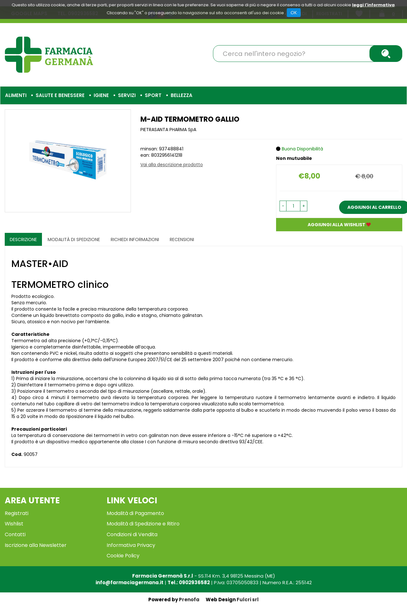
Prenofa (189, 599)
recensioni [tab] (182, 239)
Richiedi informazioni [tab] (135, 239)
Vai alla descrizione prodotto (171, 164)
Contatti (15, 534)
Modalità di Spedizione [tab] (74, 239)
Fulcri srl (248, 599)
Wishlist (14, 523)
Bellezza (181, 95)
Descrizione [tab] (23, 239)
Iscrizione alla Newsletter (36, 545)
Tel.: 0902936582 (189, 582)
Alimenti (16, 95)
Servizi (127, 95)
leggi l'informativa (373, 5)
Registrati (16, 513)
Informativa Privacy (131, 545)
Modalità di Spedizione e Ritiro (143, 523)
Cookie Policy (123, 555)
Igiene (101, 95)
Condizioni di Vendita (132, 534)
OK (294, 12)
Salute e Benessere (60, 95)
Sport (153, 95)
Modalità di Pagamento (135, 513)
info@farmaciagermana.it (129, 582)
